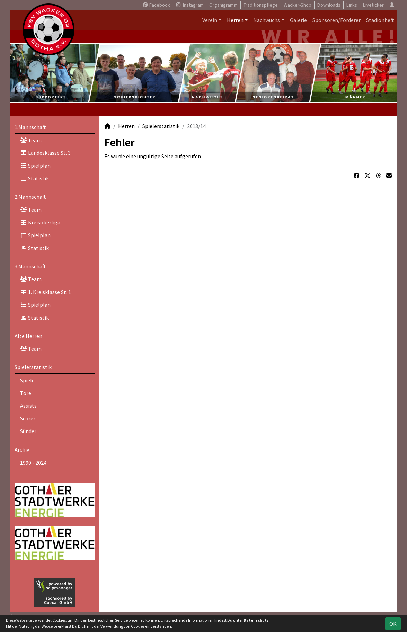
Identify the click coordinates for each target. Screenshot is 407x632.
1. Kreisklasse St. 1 (45, 291)
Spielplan (35, 165)
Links (351, 5)
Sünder (28, 431)
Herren (235, 20)
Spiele (27, 380)
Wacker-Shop (297, 5)
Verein (209, 20)
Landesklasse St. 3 (45, 152)
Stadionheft (380, 20)
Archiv (22, 449)
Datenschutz (256, 620)
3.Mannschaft (30, 266)
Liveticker (373, 5)
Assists (28, 405)
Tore (25, 393)
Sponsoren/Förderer (336, 20)
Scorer (27, 418)
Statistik (34, 178)
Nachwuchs (266, 20)
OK (393, 623)
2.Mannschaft (30, 196)
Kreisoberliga (40, 222)
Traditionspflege (261, 5)
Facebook (156, 5)
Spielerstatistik (33, 367)
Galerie (298, 20)
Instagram (190, 5)
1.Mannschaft (30, 127)
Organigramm (223, 5)
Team (31, 140)
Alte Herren (28, 335)
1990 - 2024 (33, 462)
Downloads (328, 5)
